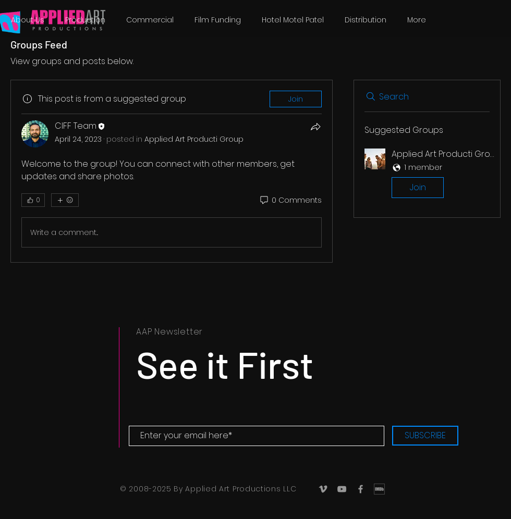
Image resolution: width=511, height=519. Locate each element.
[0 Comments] (290, 200)
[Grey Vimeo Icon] (323, 489)
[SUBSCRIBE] (425, 436)
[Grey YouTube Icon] (341, 489)
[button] (427, 175)
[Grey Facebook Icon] (360, 489)
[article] (171, 171)
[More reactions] (65, 200)
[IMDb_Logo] (379, 489)
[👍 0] (33, 200)
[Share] (315, 126)
